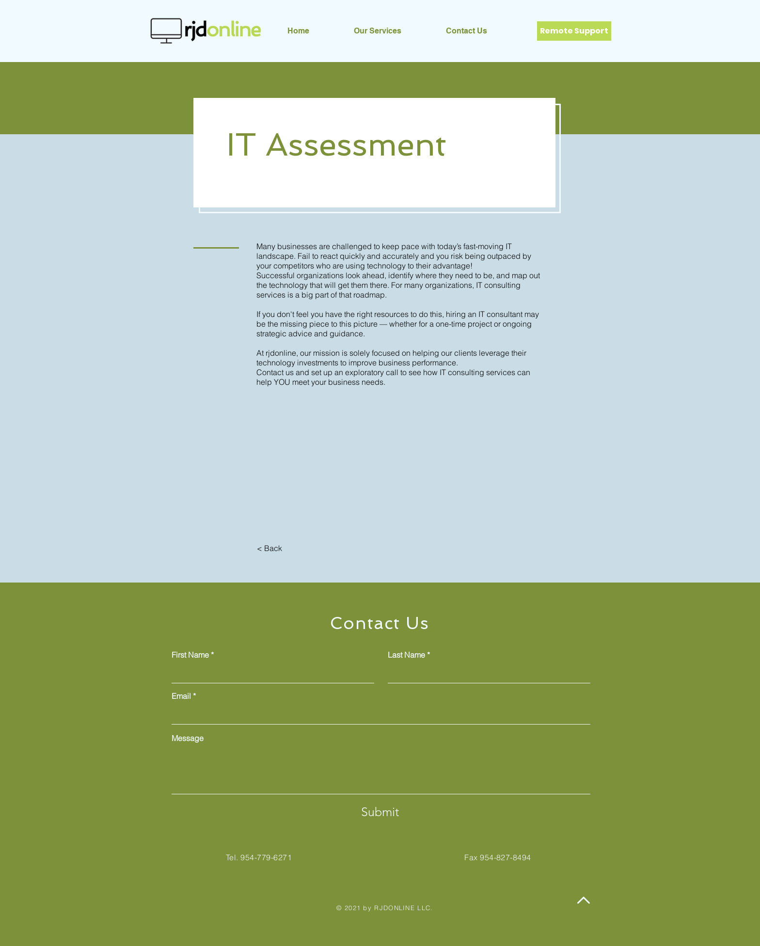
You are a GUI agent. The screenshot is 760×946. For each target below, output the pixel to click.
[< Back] (269, 548)
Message (188, 738)
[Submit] (380, 811)
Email (181, 696)
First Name (190, 655)
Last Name (406, 655)
